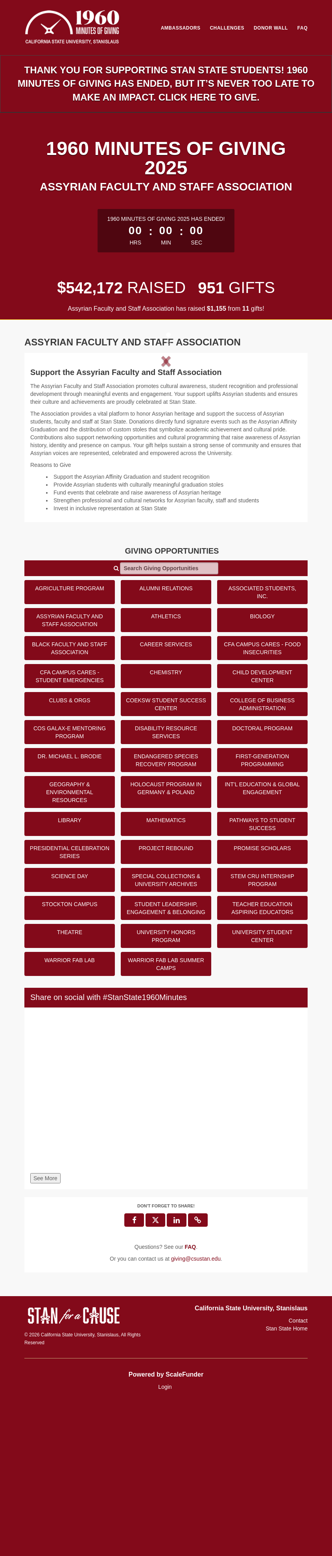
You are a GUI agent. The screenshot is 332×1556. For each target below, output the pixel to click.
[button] (50, 435)
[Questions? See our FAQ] (190, 1400)
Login (165, 1540)
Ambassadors (181, 28)
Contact (298, 1474)
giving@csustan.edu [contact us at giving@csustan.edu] (196, 1412)
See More (45, 1331)
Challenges (227, 28)
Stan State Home (287, 1482)
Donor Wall (271, 28)
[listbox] (166, 435)
